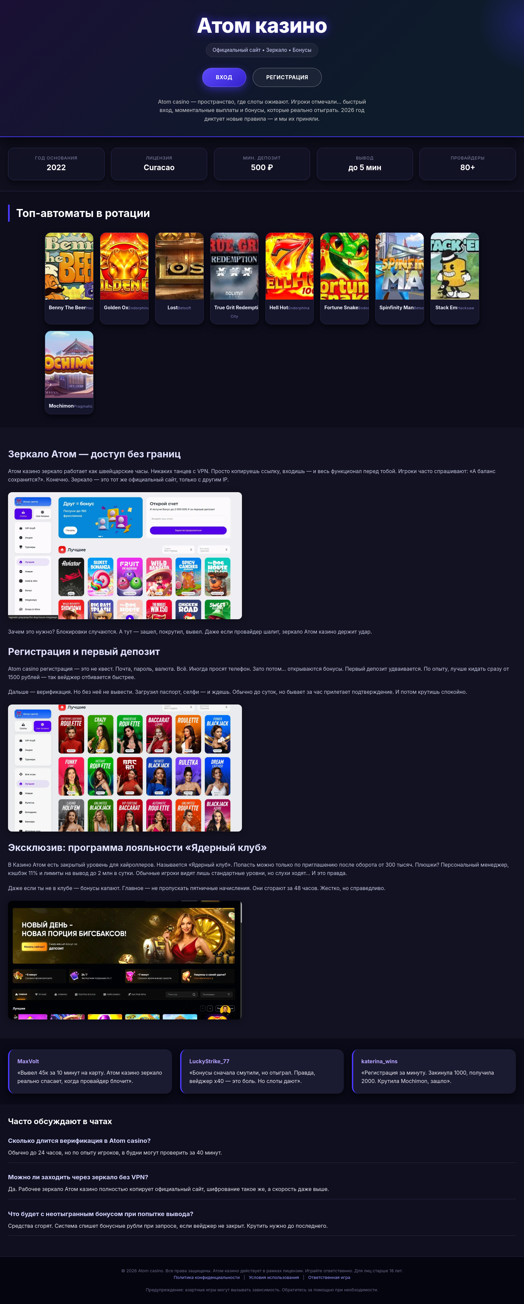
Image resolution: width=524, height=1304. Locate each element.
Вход (224, 77)
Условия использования (274, 1277)
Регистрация (287, 77)
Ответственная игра (329, 1277)
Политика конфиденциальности (207, 1277)
